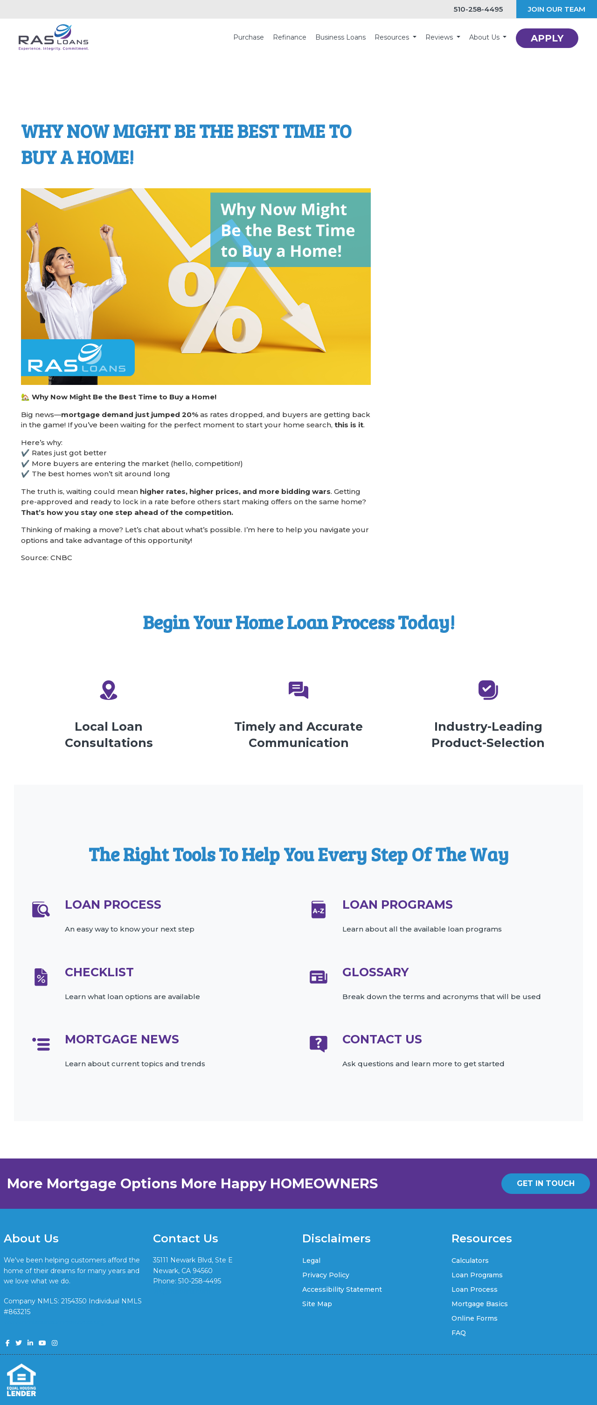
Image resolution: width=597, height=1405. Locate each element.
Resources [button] (393, 37)
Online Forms (474, 1318)
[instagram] (54, 1343)
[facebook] (8, 1343)
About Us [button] (485, 37)
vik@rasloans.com (182, 1291)
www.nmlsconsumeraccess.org (54, 1322)
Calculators (470, 1260)
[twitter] (18, 1343)
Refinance (289, 37)
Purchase (248, 37)
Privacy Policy (325, 1275)
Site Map (317, 1304)
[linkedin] (30, 1343)
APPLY (547, 38)
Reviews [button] (440, 37)
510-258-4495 (474, 9)
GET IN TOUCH (546, 1183)
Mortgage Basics (479, 1304)
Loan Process (474, 1289)
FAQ (458, 1333)
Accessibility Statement (342, 1289)
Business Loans (340, 37)
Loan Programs (477, 1275)
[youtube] (42, 1343)
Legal (311, 1260)
